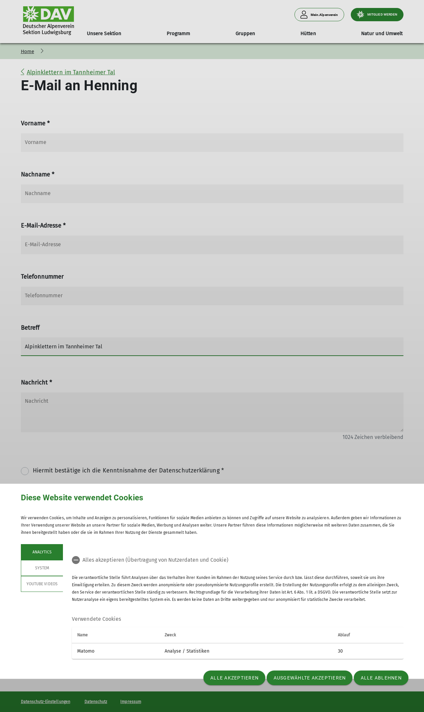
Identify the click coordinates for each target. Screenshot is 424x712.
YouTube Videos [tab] (42, 584)
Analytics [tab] (41, 552)
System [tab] (42, 568)
